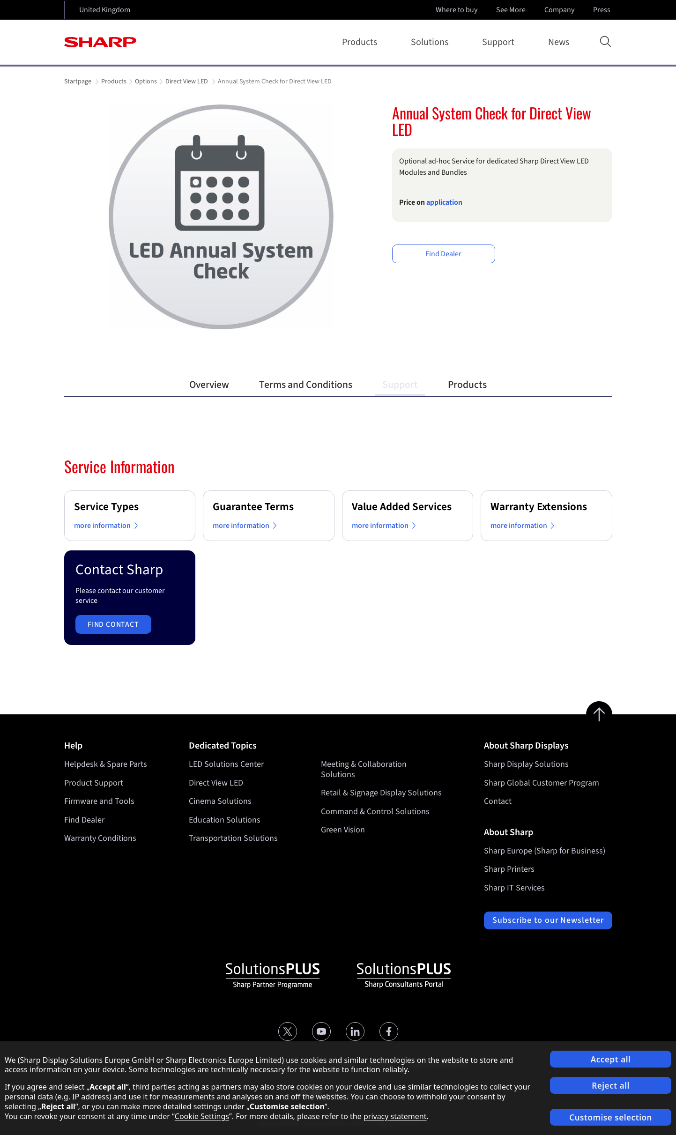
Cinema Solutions (220, 801)
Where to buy (456, 10)
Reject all (611, 1085)
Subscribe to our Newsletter (547, 920)
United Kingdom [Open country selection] (104, 10)
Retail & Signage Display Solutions (381, 793)
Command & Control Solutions (375, 811)
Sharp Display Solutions (526, 764)
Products (361, 42)
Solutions (431, 42)
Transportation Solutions (233, 838)
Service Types (106, 506)
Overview (209, 385)
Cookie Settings (202, 1116)
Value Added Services (402, 506)
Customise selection (610, 1117)
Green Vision (343, 830)
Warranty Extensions (538, 506)
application (444, 202)
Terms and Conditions (305, 385)
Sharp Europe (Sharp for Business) (544, 851)
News (558, 42)
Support (500, 42)
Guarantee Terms (253, 506)
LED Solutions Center (226, 764)
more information (107, 525)
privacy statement (395, 1116)
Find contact (113, 624)
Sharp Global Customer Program (541, 783)
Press (602, 10)
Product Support (93, 783)
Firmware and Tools (99, 801)
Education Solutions (224, 820)
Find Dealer (443, 254)
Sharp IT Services (514, 888)
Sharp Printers (509, 869)
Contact (498, 801)
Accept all (611, 1059)
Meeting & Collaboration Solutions (364, 769)
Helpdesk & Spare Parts (105, 764)
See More (511, 10)
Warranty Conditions (100, 838)
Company (560, 10)
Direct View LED (216, 783)
